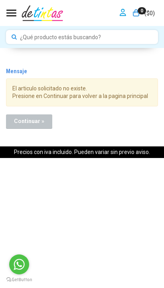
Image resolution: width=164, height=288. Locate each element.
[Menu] (12, 13)
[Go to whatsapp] (19, 264)
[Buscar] (14, 37)
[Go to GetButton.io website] (19, 279)
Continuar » (29, 121)
